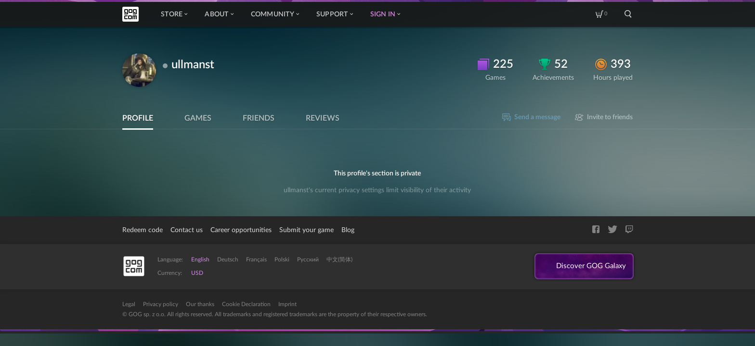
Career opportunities (241, 230)
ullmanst (192, 65)
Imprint (287, 304)
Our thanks (200, 304)
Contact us (186, 230)
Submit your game (306, 230)
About (219, 14)
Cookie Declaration (246, 304)
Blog (347, 230)
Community (275, 14)
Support (334, 14)
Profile (137, 118)
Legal (128, 304)
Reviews (322, 118)
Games (197, 118)
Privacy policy (160, 304)
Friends (258, 118)
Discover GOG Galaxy (588, 267)
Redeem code (142, 230)
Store (174, 14)
